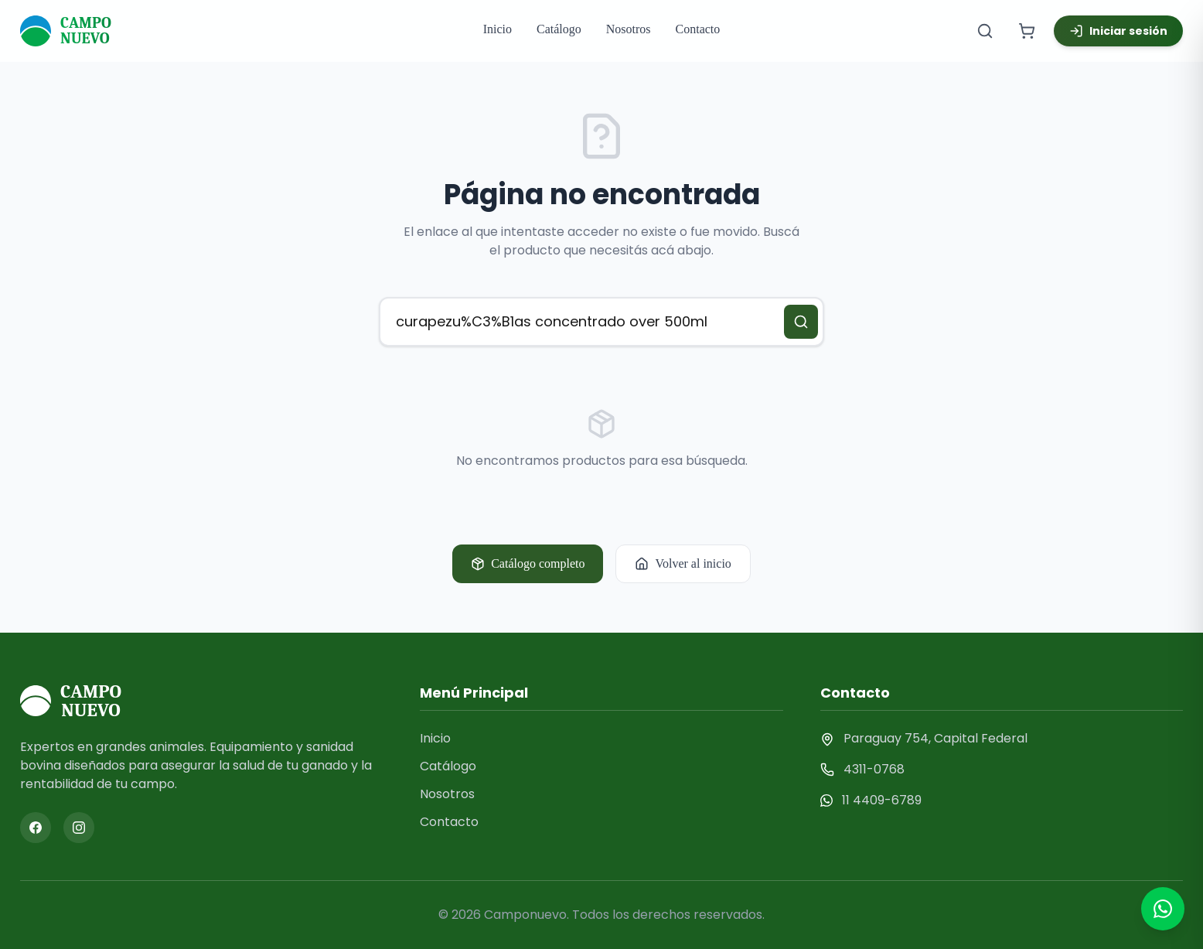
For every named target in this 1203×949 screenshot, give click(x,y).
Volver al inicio (683, 564)
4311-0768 (874, 769)
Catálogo (559, 29)
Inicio (497, 29)
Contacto (698, 29)
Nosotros (628, 29)
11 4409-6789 (882, 800)
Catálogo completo (527, 564)
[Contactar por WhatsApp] (1162, 908)
